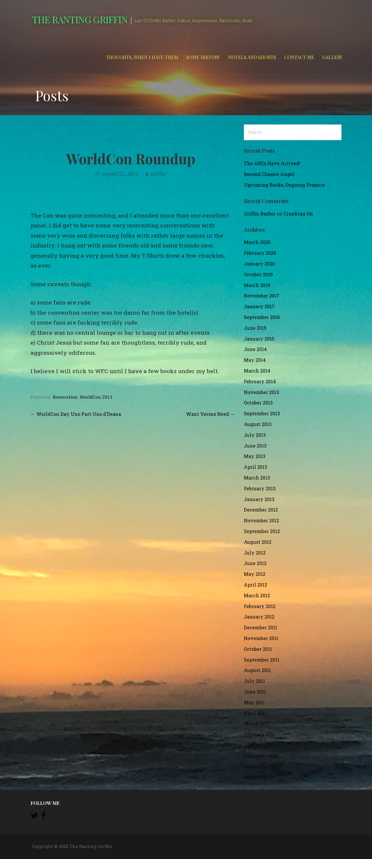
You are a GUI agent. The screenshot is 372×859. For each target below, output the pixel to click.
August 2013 (257, 424)
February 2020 (260, 253)
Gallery (332, 57)
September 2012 (262, 531)
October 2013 (258, 403)
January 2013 (259, 499)
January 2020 (259, 264)
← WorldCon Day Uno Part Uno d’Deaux (76, 414)
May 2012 (254, 574)
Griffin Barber (260, 214)
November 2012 (261, 520)
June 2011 (255, 692)
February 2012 (260, 606)
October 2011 (258, 649)
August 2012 (257, 542)
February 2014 (260, 381)
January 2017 (259, 306)
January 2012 (259, 617)
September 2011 (261, 660)
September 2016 (262, 317)
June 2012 (255, 563)
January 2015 (259, 339)
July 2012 (255, 553)
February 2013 (260, 488)
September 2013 (262, 413)
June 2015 (255, 328)
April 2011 (255, 713)
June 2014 (255, 349)
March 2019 (257, 285)
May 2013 (254, 456)
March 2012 (257, 595)
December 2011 (260, 627)
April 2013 (255, 467)
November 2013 (261, 392)
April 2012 (255, 585)
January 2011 (259, 745)
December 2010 (261, 756)
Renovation (65, 397)
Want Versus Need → (210, 414)
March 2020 (257, 242)
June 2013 (255, 446)
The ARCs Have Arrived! (272, 163)
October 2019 (258, 274)
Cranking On (298, 214)
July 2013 (255, 435)
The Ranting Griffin (80, 19)
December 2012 (261, 510)
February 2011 (259, 734)
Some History (203, 57)
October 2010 (258, 777)
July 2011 (254, 681)
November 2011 (261, 638)
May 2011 (254, 702)
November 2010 (261, 767)
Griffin (158, 173)
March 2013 (257, 478)
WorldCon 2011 (96, 397)
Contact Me (299, 57)
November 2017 (261, 296)
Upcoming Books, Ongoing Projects (284, 185)
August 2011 (257, 670)
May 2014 (255, 360)
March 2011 (256, 724)
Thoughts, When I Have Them (142, 57)
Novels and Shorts (252, 57)
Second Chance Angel (269, 174)
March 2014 (257, 371)
